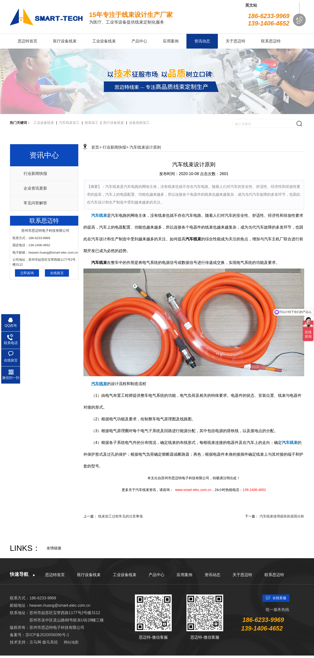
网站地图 (71, 642)
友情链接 (54, 548)
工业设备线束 (43, 123)
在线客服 (279, 598)
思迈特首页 (55, 575)
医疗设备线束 (113, 123)
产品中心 (156, 575)
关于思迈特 (242, 575)
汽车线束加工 (69, 123)
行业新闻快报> (115, 147)
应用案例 (184, 575)
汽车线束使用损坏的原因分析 (282, 516)
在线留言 (57, 273)
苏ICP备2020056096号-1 (47, 635)
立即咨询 (27, 273)
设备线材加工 (139, 123)
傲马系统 (50, 642)
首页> (96, 147)
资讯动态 (212, 575)
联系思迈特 (274, 575)
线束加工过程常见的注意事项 (120, 516)
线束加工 (91, 123)
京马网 (35, 642)
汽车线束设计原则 (145, 147)
